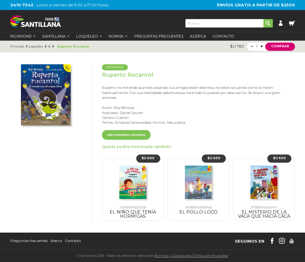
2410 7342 (21, 4)
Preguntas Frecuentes (159, 36)
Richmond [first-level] (23, 36)
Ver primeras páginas (126, 134)
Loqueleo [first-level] (89, 36)
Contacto (223, 36)
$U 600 (148, 158)
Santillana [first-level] (56, 36)
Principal (17, 47)
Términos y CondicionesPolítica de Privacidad (191, 256)
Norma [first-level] (118, 36)
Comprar (280, 47)
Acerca (198, 36)
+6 (49, 47)
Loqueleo (36, 47)
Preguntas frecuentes (29, 241)
